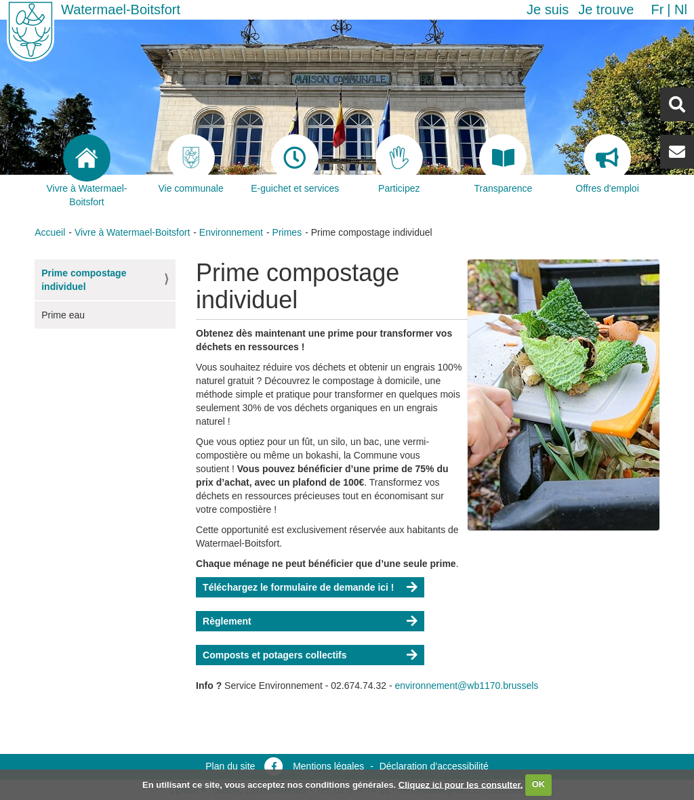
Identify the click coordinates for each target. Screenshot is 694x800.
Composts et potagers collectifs (274, 655)
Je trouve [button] (606, 9)
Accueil (50, 232)
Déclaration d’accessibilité (434, 766)
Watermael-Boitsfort (120, 9)
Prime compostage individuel (83, 280)
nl (680, 9)
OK (539, 784)
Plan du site (230, 766)
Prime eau (63, 315)
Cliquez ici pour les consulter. (461, 784)
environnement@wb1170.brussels (466, 685)
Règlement (227, 621)
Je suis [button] (548, 9)
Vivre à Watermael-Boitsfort (132, 232)
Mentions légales (328, 766)
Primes (287, 232)
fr (657, 9)
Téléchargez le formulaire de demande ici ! (298, 587)
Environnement (231, 232)
